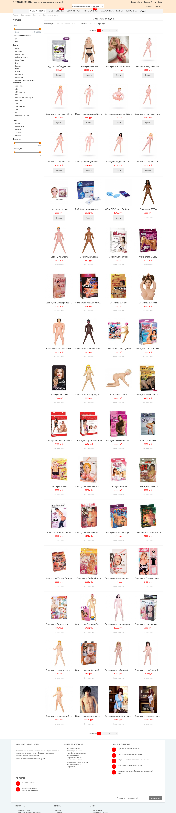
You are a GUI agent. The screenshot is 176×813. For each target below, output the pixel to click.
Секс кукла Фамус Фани (59, 532)
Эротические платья (63, 764)
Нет (16, 41)
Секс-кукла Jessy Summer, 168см (121, 66)
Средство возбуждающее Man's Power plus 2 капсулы (71, 66)
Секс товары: (49, 24)
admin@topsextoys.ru (140, 756)
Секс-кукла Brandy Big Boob (89, 394)
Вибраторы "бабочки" (63, 758)
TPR (16, 109)
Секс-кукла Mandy (148, 257)
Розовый (18, 130)
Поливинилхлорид (22, 115)
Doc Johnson (19, 54)
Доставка (49, 796)
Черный (18, 135)
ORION (17, 72)
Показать (84, 24)
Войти (160, 2)
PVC (17, 95)
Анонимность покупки (81, 796)
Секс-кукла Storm (59, 257)
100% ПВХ (19, 86)
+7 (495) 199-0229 (139, 749)
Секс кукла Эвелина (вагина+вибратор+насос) (98, 486)
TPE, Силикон (20, 106)
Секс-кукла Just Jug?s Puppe (89, 303)
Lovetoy (18, 66)
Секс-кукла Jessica (148, 303)
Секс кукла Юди (148, 440)
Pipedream (19, 75)
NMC (17, 69)
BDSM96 (18, 51)
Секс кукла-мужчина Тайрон (119, 440)
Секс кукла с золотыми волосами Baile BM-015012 (70, 670)
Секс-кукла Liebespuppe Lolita (60, 303)
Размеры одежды (107, 793)
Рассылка (121, 781)
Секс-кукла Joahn (118, 303)
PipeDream (19, 78)
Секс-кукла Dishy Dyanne (118, 348)
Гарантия (49, 798)
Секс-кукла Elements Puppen (89, 348)
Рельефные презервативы (65, 753)
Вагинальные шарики (63, 760)
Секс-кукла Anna (118, 394)
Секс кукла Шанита (148, 486)
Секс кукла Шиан (118, 486)
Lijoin (17, 63)
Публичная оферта (80, 798)
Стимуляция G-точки (63, 751)
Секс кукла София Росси (88, 578)
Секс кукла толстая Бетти (148, 532)
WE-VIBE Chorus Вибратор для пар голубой (126, 209)
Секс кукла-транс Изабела (59, 440)
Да (16, 39)
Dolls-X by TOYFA (21, 57)
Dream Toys (19, 60)
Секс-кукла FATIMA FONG (59, 348)
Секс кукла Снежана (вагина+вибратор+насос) (128, 578)
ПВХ (16, 112)
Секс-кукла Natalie (89, 66)
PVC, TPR (18, 101)
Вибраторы (60, 767)
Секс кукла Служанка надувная (150, 578)
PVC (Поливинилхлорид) (24, 98)
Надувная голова (59, 209)
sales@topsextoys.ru (140, 754)
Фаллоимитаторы (62, 755)
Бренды (147, 2)
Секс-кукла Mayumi (118, 257)
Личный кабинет (136, 2)
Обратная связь (24, 793)
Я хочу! (153, 2)
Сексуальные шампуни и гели (66, 762)
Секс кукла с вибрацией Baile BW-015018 (65, 716)
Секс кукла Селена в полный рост (62, 624)
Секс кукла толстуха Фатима (89, 532)
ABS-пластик (20, 92)
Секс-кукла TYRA (148, 209)
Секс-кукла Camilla (59, 394)
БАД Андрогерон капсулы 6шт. (90, 209)
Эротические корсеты (63, 749)
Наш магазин (78, 793)
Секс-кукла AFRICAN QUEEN (148, 394)
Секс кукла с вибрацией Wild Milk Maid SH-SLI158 (99, 670)
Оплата (48, 793)
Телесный (18, 132)
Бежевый (18, 124)
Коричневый (19, 127)
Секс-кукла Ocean (89, 257)
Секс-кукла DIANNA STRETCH (149, 348)
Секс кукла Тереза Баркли (59, 578)
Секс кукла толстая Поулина (119, 532)
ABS (16, 89)
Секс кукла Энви (59, 486)
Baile (17, 48)
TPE (16, 104)
